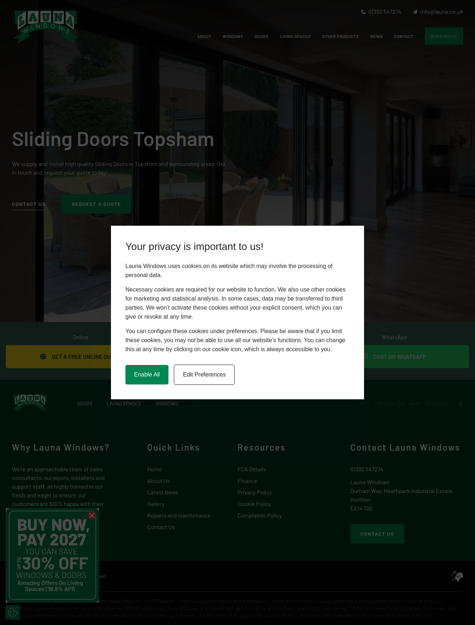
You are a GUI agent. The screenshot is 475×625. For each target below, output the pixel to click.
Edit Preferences (204, 374)
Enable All (147, 374)
